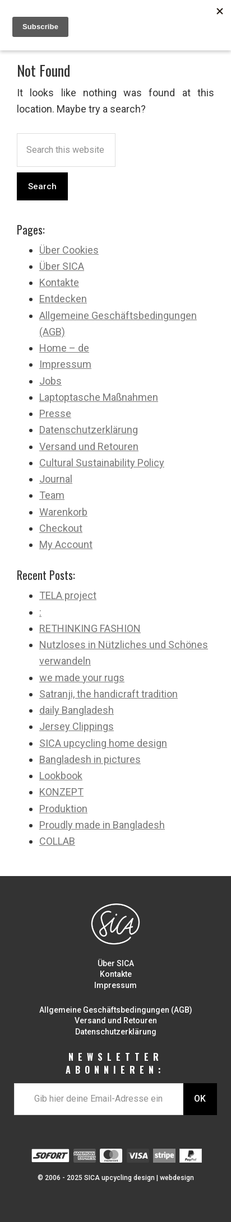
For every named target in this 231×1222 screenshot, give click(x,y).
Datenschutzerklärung (88, 430)
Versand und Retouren (88, 446)
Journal (55, 479)
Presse (55, 413)
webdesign (177, 1178)
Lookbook (60, 775)
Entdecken (63, 299)
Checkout (60, 528)
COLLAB (57, 841)
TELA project (67, 595)
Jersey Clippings (76, 726)
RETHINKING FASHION (90, 628)
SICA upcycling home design (103, 743)
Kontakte (59, 282)
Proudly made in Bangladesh (102, 825)
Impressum (65, 364)
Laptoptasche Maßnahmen (98, 397)
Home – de (64, 348)
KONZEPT (61, 792)
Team (51, 495)
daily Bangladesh (76, 710)
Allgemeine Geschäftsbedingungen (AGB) (115, 1009)
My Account (66, 544)
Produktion (63, 808)
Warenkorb (63, 512)
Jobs (50, 381)
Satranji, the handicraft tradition (108, 694)
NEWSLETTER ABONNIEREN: (115, 1063)
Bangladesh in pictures (90, 759)
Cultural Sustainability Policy (101, 463)
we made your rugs (81, 677)
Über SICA (61, 266)
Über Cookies (69, 250)
